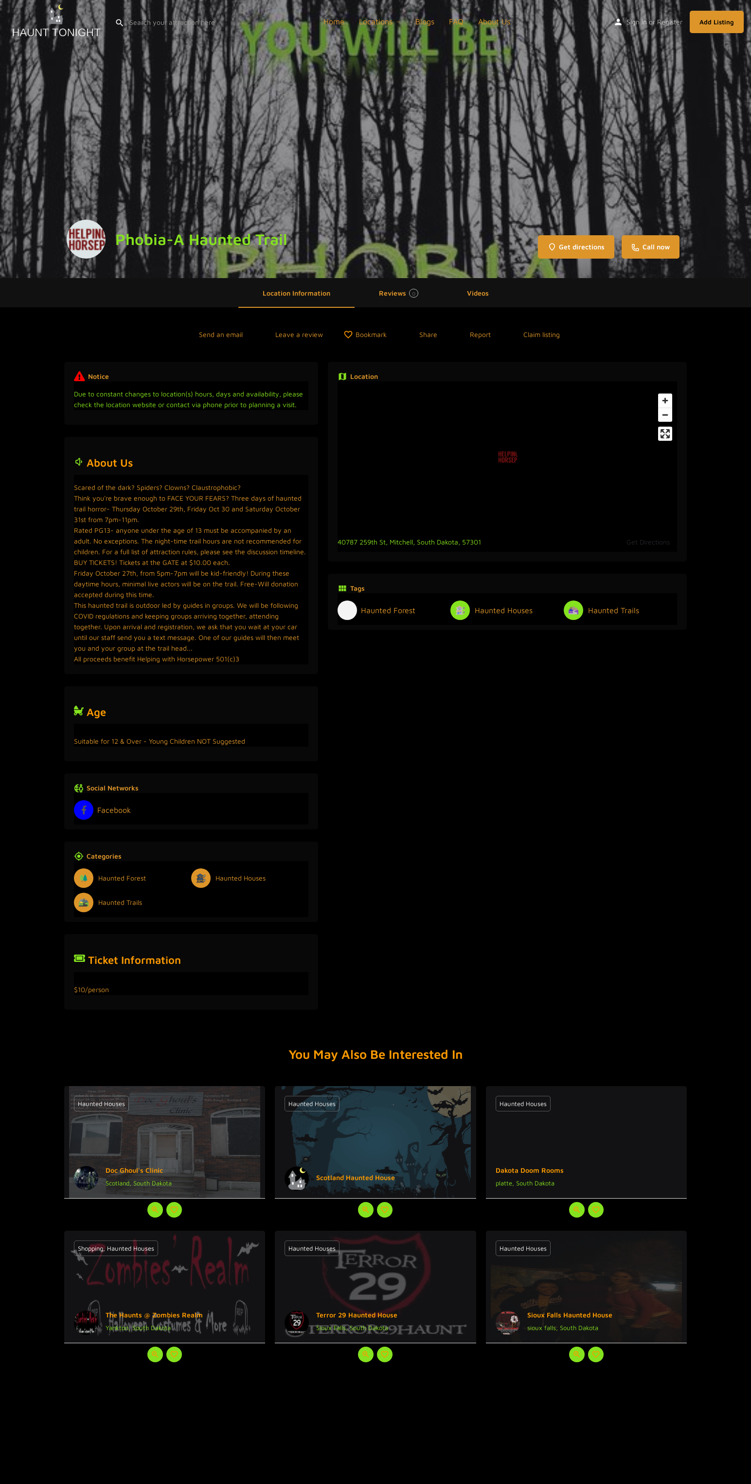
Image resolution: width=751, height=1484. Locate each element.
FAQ (456, 21)
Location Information (296, 293)
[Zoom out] (665, 415)
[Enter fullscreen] (665, 434)
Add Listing (716, 22)
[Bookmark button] (174, 1210)
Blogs (424, 21)
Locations (376, 21)
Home (333, 21)
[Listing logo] (86, 239)
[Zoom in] (665, 401)
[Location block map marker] (507, 457)
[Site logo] (57, 20)
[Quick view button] (155, 1210)
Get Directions (648, 542)
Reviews (398, 293)
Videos (478, 293)
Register (669, 22)
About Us (494, 21)
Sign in (636, 22)
